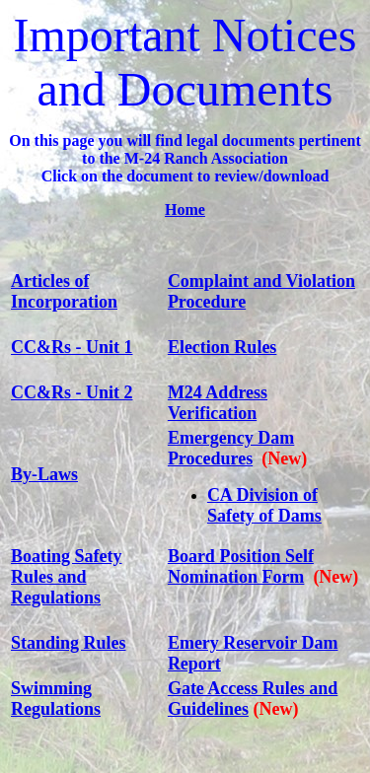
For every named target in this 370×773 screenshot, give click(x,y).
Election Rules (222, 347)
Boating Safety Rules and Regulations (66, 576)
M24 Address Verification (217, 403)
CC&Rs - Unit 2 (72, 392)
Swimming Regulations (56, 698)
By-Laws (44, 474)
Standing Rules (68, 643)
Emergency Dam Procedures (231, 448)
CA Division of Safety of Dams (264, 505)
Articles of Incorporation (64, 291)
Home (185, 209)
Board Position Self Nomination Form (241, 566)
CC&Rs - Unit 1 (72, 347)
